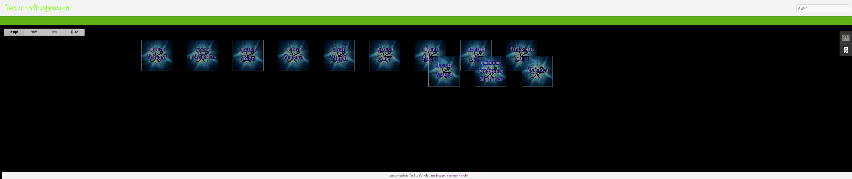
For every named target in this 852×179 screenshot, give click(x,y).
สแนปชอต (104, 20)
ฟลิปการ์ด (26, 20)
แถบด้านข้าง (83, 20)
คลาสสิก (8, 20)
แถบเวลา (122, 20)
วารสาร (44, 20)
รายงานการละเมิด (457, 175)
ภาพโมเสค (61, 20)
